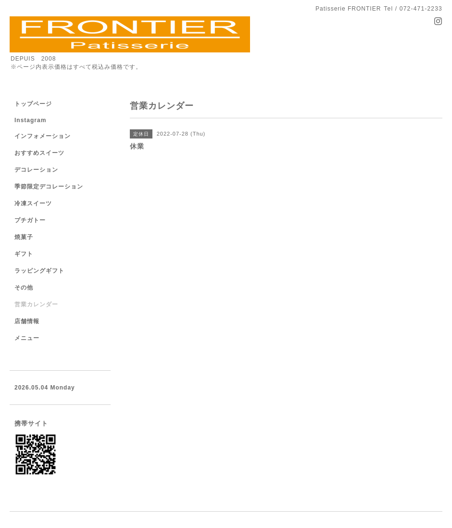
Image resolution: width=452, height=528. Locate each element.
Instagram (30, 120)
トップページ (33, 104)
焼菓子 (23, 237)
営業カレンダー (36, 304)
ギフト (23, 254)
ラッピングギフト (39, 270)
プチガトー (30, 220)
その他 (23, 287)
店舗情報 (26, 321)
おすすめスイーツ (39, 153)
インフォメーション (42, 136)
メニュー (26, 338)
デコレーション (36, 169)
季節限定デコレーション (48, 186)
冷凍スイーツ (33, 203)
